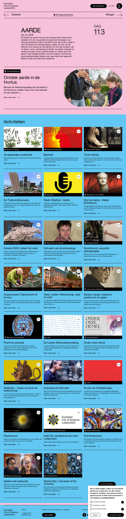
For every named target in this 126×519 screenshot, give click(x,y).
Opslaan (95, 515)
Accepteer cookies (115, 515)
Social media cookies (99, 509)
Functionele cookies (99, 502)
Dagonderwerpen (63, 15)
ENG (112, 6)
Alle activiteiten (98, 6)
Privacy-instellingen (107, 484)
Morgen (114, 15)
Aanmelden (49, 515)
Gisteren (12, 15)
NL (110, 6)
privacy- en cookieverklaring (104, 498)
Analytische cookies (99, 505)
